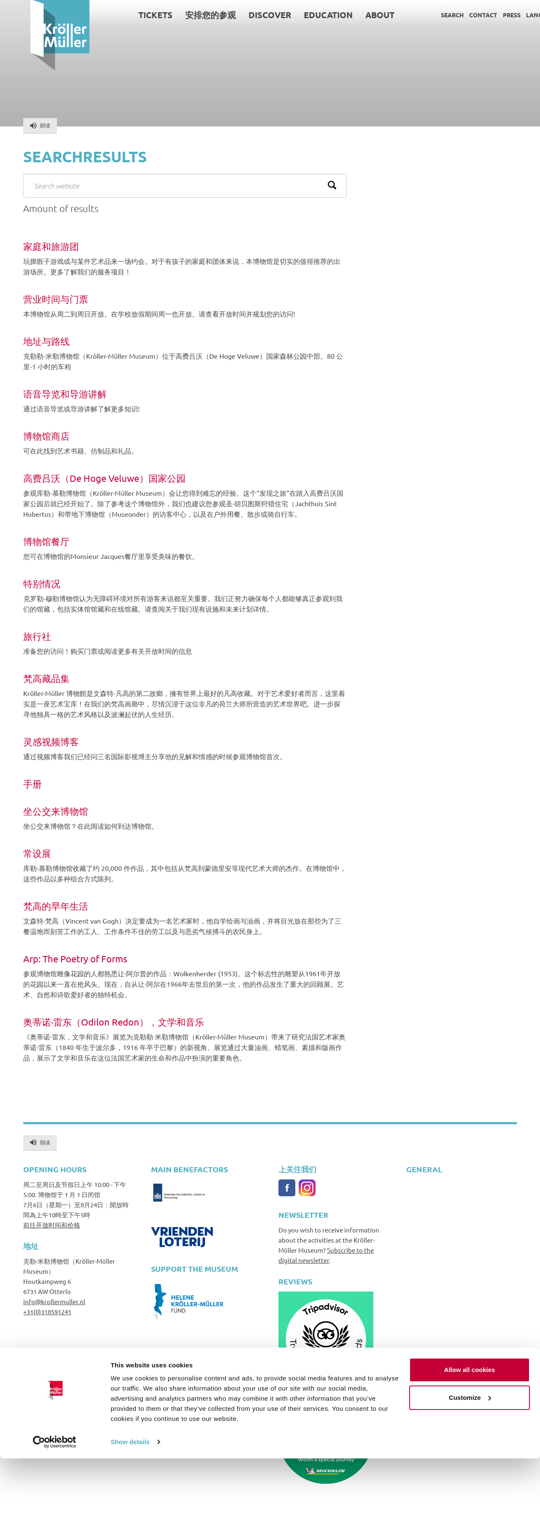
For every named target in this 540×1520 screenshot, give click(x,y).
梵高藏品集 (46, 678)
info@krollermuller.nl (54, 1301)
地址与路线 (46, 341)
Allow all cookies (469, 1431)
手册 (32, 784)
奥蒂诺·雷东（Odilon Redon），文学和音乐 (113, 1022)
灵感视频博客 (51, 741)
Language (512, 15)
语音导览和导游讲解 (65, 394)
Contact (453, 15)
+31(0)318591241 (47, 1312)
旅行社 (37, 636)
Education (298, 14)
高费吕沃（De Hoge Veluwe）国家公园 (104, 478)
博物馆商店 (46, 436)
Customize (470, 1458)
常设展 (37, 853)
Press (481, 15)
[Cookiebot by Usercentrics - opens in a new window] (55, 1503)
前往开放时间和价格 (51, 1225)
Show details (130, 1503)
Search (421, 15)
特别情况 (41, 583)
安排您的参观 (180, 14)
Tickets (125, 14)
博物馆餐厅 (46, 541)
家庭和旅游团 (51, 246)
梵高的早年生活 (55, 906)
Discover (240, 14)
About (349, 14)
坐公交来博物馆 (55, 811)
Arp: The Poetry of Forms (75, 958)
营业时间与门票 (55, 299)
